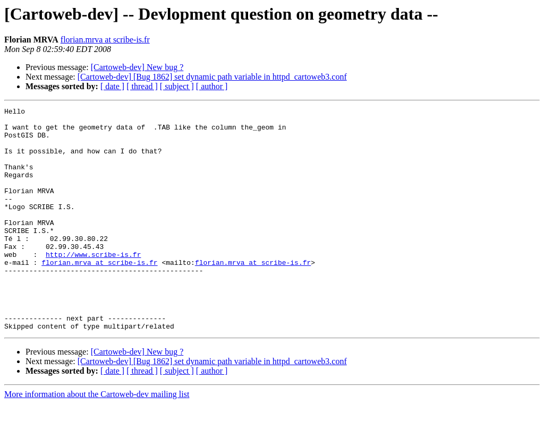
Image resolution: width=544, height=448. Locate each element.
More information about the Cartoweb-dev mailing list (96, 438)
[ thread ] (142, 86)
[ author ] (212, 86)
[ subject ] (177, 86)
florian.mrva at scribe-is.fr (105, 39)
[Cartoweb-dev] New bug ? (137, 67)
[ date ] (112, 86)
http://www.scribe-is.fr (93, 284)
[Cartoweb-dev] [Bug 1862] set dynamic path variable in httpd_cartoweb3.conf (212, 76)
